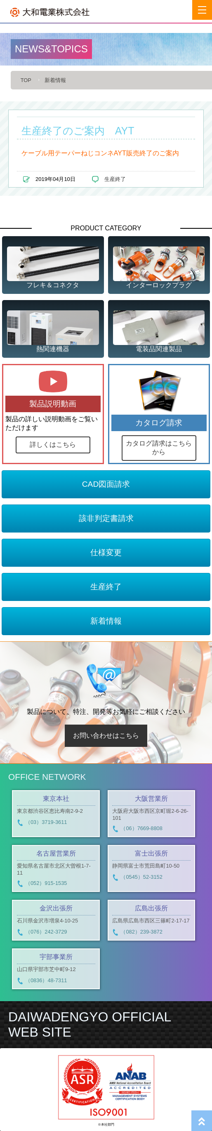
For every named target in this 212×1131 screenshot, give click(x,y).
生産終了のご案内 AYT (77, 130)
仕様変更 (106, 552)
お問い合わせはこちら (106, 735)
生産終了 (115, 179)
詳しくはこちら (53, 444)
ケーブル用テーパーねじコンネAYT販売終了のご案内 (100, 153)
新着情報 (55, 80)
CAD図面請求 (106, 484)
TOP (26, 80)
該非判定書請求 (106, 518)
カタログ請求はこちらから (159, 447)
